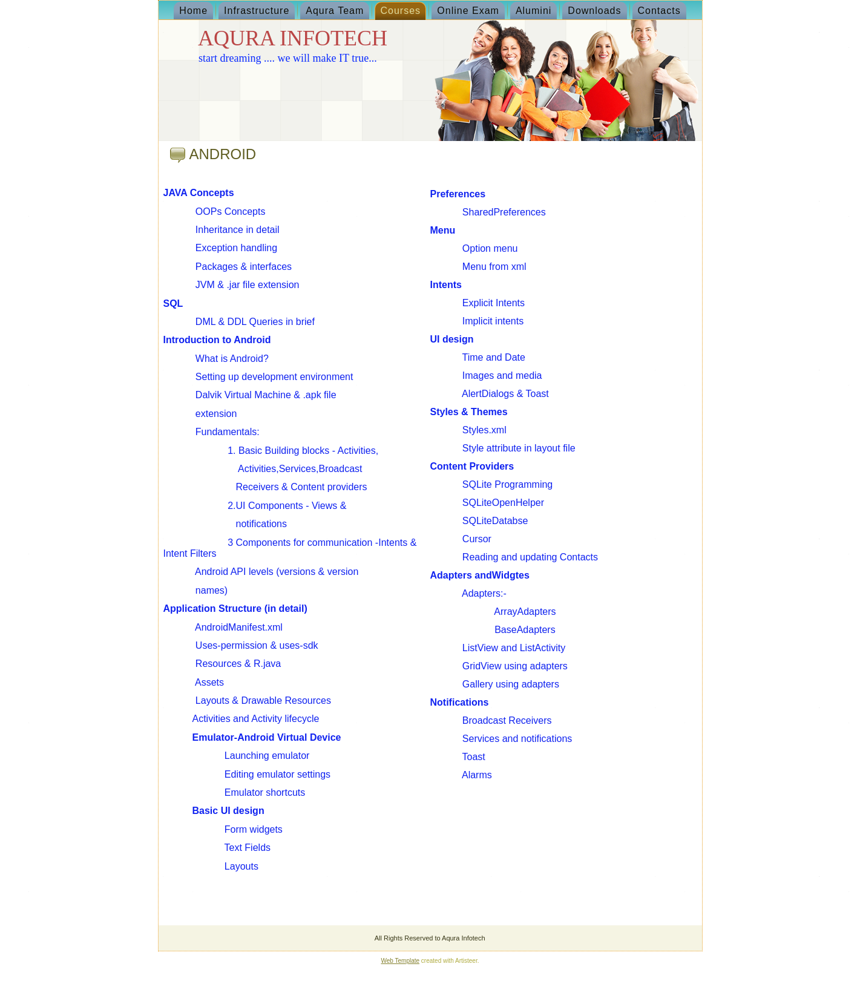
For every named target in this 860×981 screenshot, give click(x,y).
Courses (400, 10)
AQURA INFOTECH (292, 38)
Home (193, 10)
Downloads (594, 10)
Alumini (533, 10)
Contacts (659, 10)
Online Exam (468, 10)
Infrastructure (256, 10)
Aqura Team (335, 10)
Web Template (400, 960)
